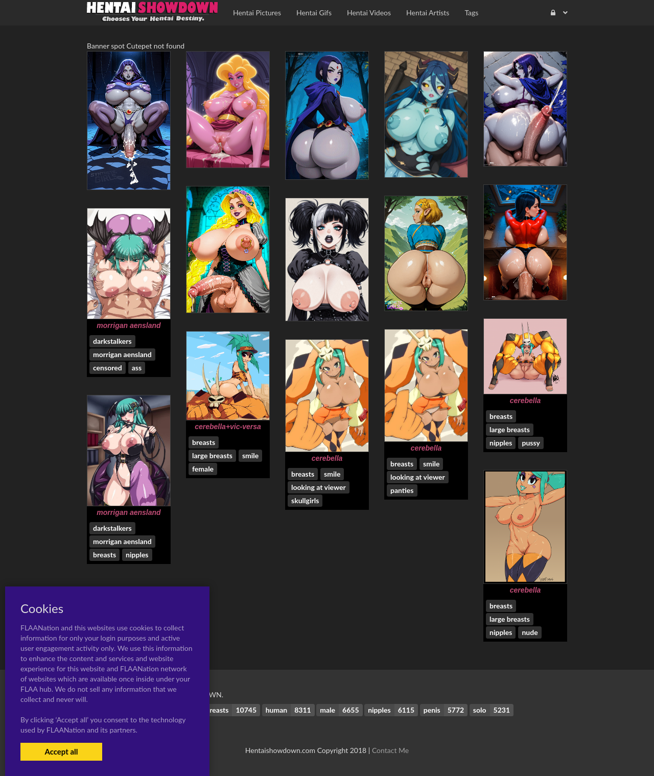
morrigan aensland (128, 325)
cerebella (525, 400)
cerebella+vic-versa (228, 426)
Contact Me (390, 750)
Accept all (61, 751)
